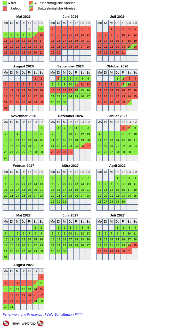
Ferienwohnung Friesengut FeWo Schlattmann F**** (42, 314)
